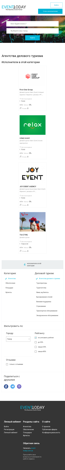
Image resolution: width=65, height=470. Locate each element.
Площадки (9, 288)
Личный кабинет (10, 433)
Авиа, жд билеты (42, 292)
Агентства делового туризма (49, 278)
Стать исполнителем (50, 11)
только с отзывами (16, 364)
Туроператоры (41, 283)
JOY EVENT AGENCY (28, 186)
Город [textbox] (9, 339)
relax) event (25, 138)
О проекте (46, 427)
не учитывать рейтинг (46, 337)
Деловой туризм (24, 92)
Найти (32, 38)
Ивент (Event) (34, 92)
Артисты (9, 292)
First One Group (26, 90)
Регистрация (9, 429)
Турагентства (41, 288)
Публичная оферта (49, 429)
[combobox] (18, 339)
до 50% (40, 342)
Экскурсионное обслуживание (47, 315)
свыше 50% (42, 347)
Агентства (12, 278)
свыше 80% (42, 351)
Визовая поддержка (43, 302)
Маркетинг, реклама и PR (33, 95)
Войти (56, 5)
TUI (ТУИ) (24, 235)
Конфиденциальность (51, 433)
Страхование (41, 306)
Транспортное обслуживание (46, 311)
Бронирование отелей (44, 297)
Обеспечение (10, 283)
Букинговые (33, 189)
